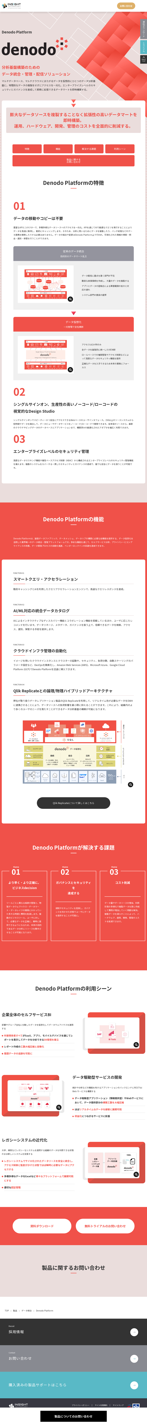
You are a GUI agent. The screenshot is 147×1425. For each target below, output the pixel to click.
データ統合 (27, 1300)
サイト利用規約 (101, 1394)
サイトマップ (118, 1394)
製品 (15, 1300)
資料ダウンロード (143, 29)
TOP (7, 1300)
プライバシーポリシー (80, 1394)
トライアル (143, 47)
